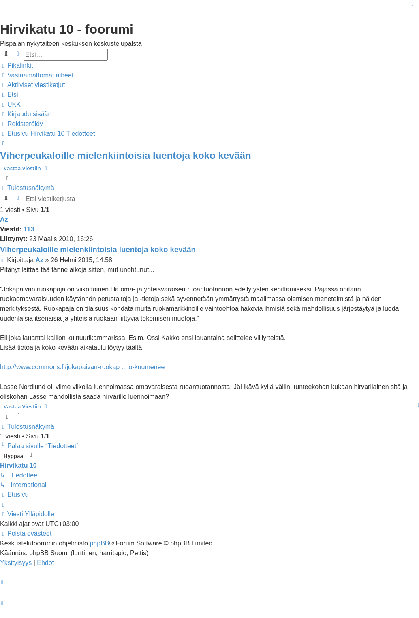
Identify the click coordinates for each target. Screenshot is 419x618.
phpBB (99, 543)
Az (4, 219)
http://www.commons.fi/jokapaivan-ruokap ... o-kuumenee (82, 367)
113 (29, 229)
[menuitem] (36, 75)
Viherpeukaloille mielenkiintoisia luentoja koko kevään (125, 155)
